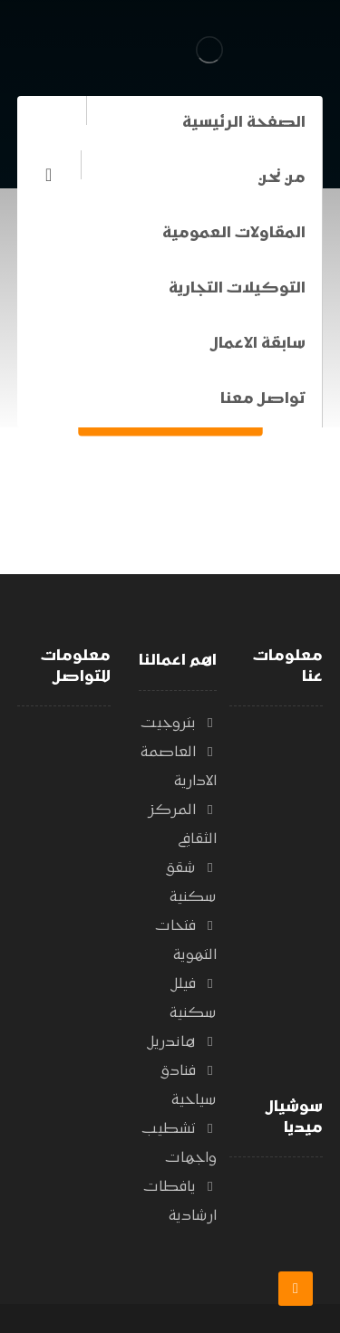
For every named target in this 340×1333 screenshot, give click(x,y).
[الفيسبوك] (49, 175)
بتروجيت (179, 723)
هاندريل (182, 1042)
